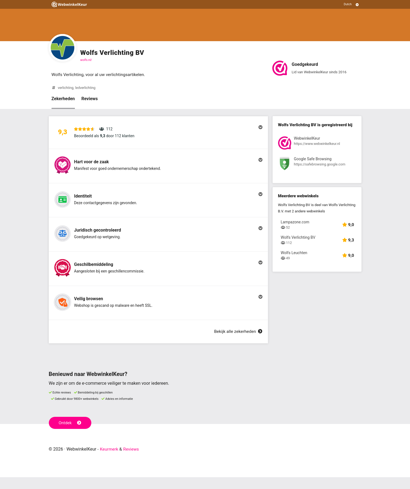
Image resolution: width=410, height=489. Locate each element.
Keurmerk (109, 460)
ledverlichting (86, 88)
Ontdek (70, 434)
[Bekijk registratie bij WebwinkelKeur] (317, 144)
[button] (158, 134)
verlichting (66, 88)
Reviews (89, 99)
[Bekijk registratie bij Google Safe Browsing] (317, 164)
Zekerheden (63, 99)
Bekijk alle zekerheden (237, 343)
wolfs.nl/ (86, 60)
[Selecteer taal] (351, 4)
